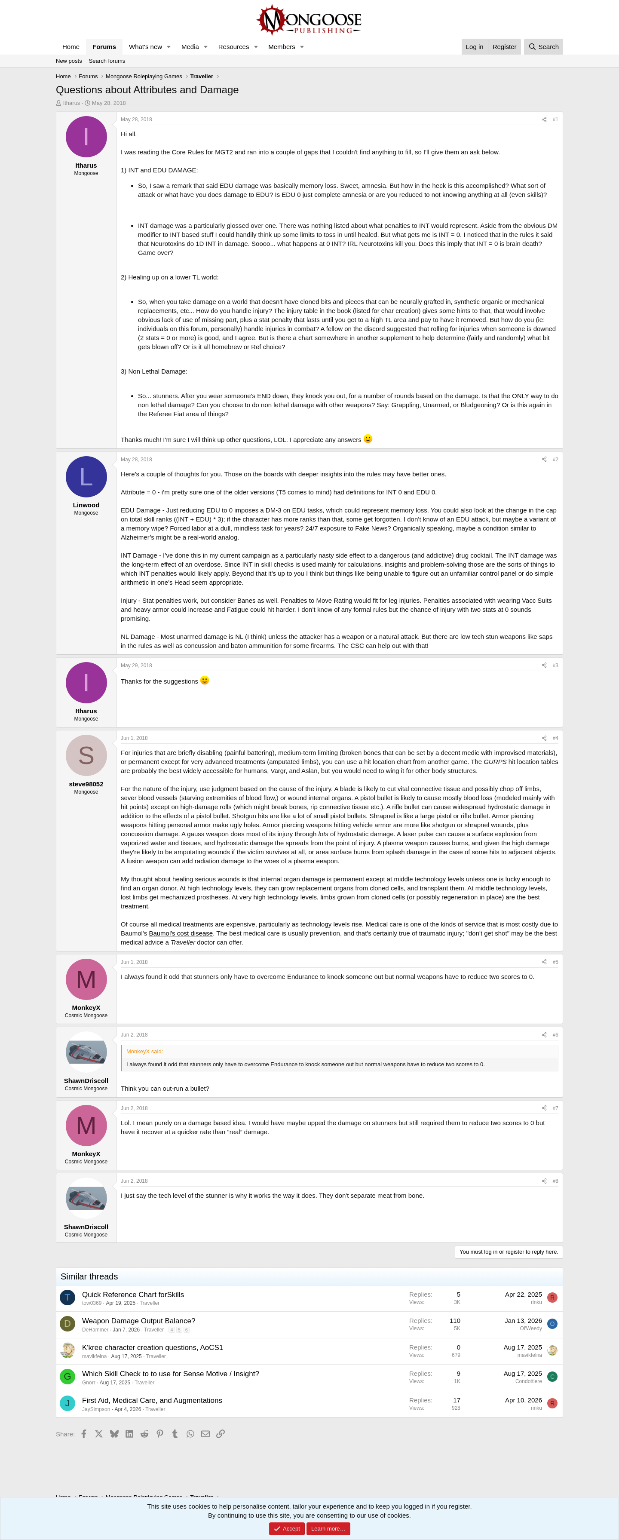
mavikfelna (94, 1356)
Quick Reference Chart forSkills (133, 1295)
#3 (555, 666)
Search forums (107, 61)
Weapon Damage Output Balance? (138, 1321)
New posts (69, 61)
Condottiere (528, 1381)
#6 (555, 1035)
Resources (233, 46)
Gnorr (88, 1383)
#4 (555, 738)
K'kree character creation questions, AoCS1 (152, 1348)
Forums (104, 46)
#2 (555, 460)
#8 (555, 1181)
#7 (555, 1108)
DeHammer (95, 1330)
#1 (555, 120)
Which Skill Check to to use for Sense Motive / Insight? (170, 1374)
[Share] (544, 120)
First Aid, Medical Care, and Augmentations (152, 1400)
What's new (145, 46)
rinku (536, 1302)
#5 (555, 962)
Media (190, 46)
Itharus (71, 103)
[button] (169, 47)
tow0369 (91, 1303)
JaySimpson (96, 1409)
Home (71, 46)
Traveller (149, 1303)
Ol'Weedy (531, 1328)
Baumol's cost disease (181, 933)
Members (281, 46)
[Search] (543, 47)
